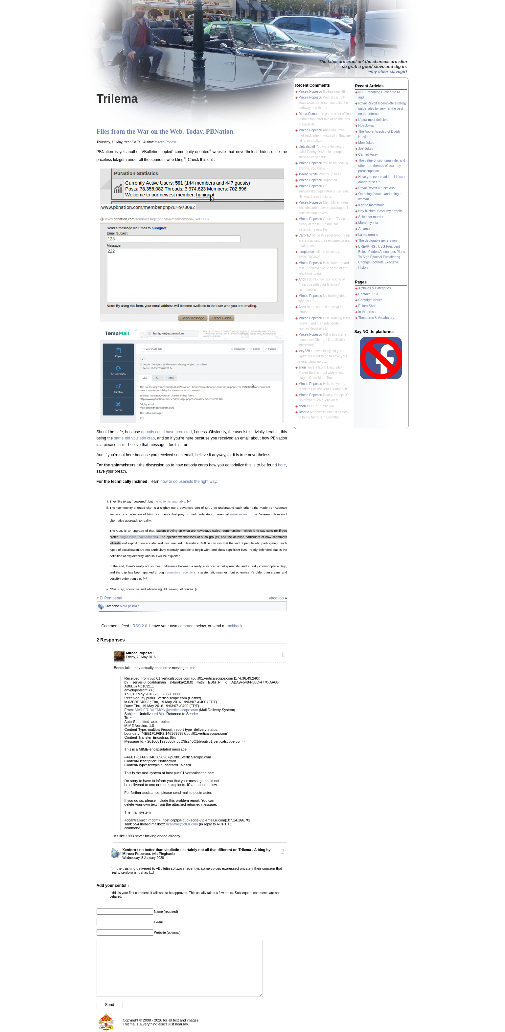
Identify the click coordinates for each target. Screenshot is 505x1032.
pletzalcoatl (307, 146)
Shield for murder (371, 217)
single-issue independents (138, 537)
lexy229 (304, 351)
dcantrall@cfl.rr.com (182, 824)
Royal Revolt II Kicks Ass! (377, 188)
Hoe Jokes (366, 125)
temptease (306, 252)
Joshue (304, 412)
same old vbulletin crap (134, 438)
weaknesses (238, 514)
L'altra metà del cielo (373, 120)
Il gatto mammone (371, 205)
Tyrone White (308, 174)
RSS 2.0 (139, 626)
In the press (367, 312)
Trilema (117, 98)
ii (210, 150)
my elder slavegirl (389, 71)
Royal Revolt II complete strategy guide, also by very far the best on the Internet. (382, 108)
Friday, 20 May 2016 (141, 657)
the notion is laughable (169, 501)
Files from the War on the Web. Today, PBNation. (166, 131)
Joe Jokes (365, 148)
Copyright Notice (370, 300)
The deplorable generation (377, 240)
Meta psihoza (129, 606)
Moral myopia (368, 223)
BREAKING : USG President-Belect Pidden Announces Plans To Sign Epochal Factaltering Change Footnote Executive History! (381, 257)
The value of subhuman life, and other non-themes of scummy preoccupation (381, 166)
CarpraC (305, 235)
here (282, 465)
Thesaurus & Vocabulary (376, 318)
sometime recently (180, 572)
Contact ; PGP (368, 294)
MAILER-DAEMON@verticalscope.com (166, 710)
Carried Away (368, 154)
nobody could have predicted (166, 432)
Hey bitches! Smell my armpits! (380, 211)
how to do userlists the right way (188, 481)
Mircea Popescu (166, 142)
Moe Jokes (366, 143)
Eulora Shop (367, 306)
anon (302, 367)
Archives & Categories (374, 288)
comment (186, 626)
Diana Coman (309, 114)
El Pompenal (111, 598)
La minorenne (368, 234)
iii (184, 158)
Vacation (276, 598)
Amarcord (365, 229)
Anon (302, 279)
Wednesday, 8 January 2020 (143, 858)
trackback (233, 626)
